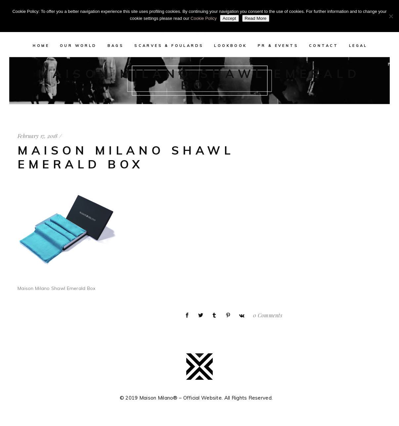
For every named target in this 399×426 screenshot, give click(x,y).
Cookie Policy (204, 18)
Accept (229, 18)
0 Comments (267, 315)
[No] (390, 16)
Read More (256, 18)
